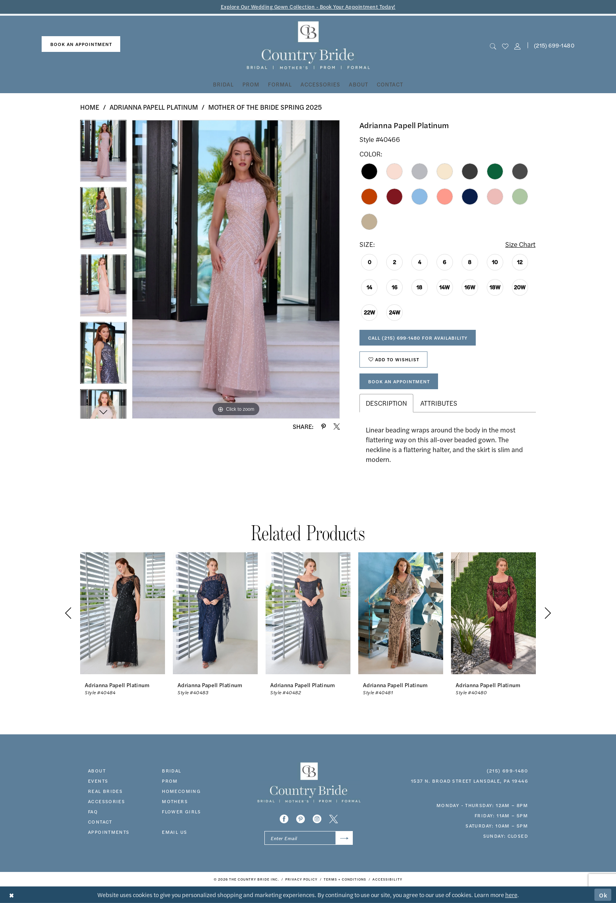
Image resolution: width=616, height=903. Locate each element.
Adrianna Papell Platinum (154, 107)
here (511, 894)
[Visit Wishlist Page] (505, 45)
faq (93, 811)
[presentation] (122, 613)
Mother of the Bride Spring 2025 (265, 107)
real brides (105, 790)
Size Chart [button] (520, 244)
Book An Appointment (399, 381)
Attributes (438, 403)
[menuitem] (81, 44)
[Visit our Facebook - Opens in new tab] (284, 819)
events (98, 780)
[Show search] (493, 45)
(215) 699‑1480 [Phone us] (554, 45)
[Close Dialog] (11, 895)
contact (100, 821)
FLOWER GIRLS (181, 811)
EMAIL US (174, 831)
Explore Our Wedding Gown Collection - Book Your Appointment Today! (308, 6)
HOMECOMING (181, 790)
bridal (171, 770)
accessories (106, 801)
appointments (109, 831)
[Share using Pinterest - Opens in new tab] (323, 426)
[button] (518, 45)
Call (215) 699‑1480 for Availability (418, 337)
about (97, 770)
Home (89, 107)
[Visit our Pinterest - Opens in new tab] (300, 819)
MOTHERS (175, 801)
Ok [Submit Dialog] (603, 894)
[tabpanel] (103, 153)
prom (170, 780)
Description (386, 403)
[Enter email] (308, 838)
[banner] (308, 45)
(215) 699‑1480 (507, 770)
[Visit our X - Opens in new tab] (333, 819)
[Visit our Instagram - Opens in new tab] (317, 819)
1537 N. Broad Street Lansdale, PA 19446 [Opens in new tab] (469, 780)
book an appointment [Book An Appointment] (81, 44)
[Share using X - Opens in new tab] (337, 426)
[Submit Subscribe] (344, 838)
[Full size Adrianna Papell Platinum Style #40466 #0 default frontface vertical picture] (235, 269)
